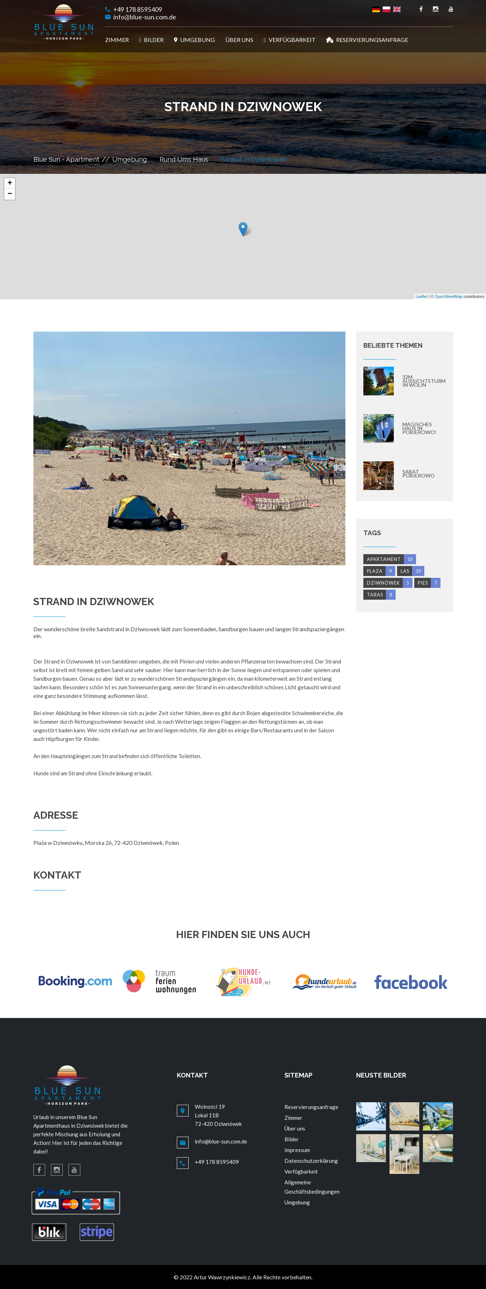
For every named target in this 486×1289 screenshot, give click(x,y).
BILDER (151, 39)
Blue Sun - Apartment (66, 159)
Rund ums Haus (184, 159)
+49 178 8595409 (137, 9)
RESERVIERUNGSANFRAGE (367, 39)
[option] (189, 448)
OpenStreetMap (449, 296)
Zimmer (293, 1117)
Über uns (294, 1128)
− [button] (10, 194)
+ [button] (10, 183)
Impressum (297, 1150)
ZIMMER (117, 39)
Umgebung (129, 159)
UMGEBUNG (194, 39)
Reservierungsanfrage (311, 1107)
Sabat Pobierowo (418, 473)
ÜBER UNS (239, 39)
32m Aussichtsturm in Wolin (423, 381)
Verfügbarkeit (301, 1171)
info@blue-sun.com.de (144, 17)
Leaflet (422, 296)
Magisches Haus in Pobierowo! (419, 428)
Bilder (291, 1139)
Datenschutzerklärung (311, 1160)
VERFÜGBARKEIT (290, 39)
